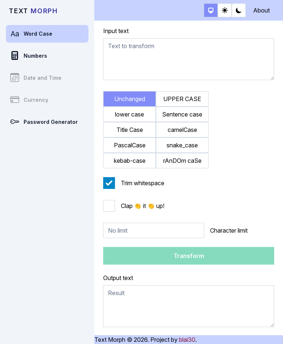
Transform (189, 255)
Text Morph (109, 339)
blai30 (187, 339)
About (261, 10)
